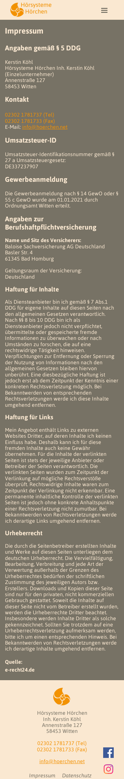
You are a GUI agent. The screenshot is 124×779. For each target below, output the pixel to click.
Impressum (42, 775)
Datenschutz (77, 775)
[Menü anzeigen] (104, 10)
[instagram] (108, 769)
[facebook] (108, 752)
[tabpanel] (62, 350)
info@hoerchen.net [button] (44, 127)
